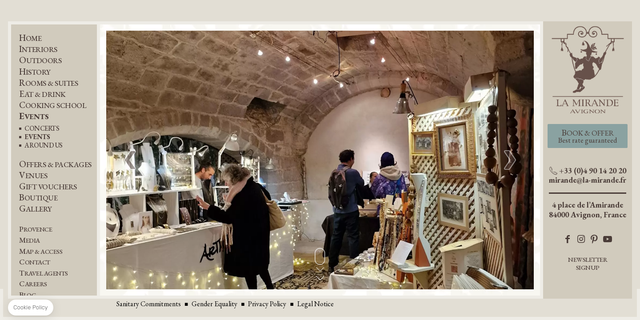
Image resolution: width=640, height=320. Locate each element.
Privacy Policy (267, 303)
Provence (35, 229)
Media (29, 240)
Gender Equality (214, 303)
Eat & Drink (42, 94)
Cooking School (52, 105)
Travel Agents (43, 273)
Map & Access (40, 251)
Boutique (38, 197)
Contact (34, 262)
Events (33, 116)
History (35, 71)
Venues (33, 175)
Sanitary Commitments (148, 303)
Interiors (38, 49)
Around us (43, 145)
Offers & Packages (55, 164)
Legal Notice (315, 303)
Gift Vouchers (48, 186)
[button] (510, 160)
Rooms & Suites (48, 82)
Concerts (41, 128)
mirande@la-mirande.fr (587, 180)
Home (30, 38)
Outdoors (40, 60)
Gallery (35, 208)
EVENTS (37, 137)
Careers (33, 283)
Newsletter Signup (587, 263)
